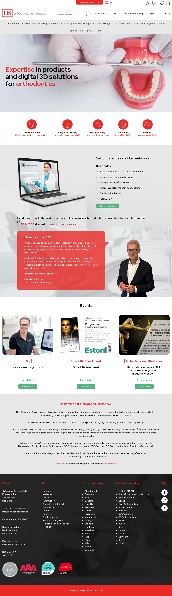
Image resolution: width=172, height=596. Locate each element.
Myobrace (152, 23)
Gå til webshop (107, 205)
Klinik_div (107, 23)
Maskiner (141, 23)
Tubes (87, 30)
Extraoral (63, 23)
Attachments (13, 23)
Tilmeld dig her (27, 380)
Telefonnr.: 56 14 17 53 (89, 2)
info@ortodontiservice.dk (15, 511)
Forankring (83, 23)
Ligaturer (130, 23)
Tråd (80, 30)
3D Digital (97, 30)
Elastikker (53, 23)
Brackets (26, 23)
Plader (162, 23)
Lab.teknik (119, 23)
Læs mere (27, 386)
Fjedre (73, 23)
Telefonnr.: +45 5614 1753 (15, 508)
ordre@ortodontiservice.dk (63, 224)
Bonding (42, 23)
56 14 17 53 (127, 135)
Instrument (95, 23)
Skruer (73, 30)
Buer (34, 23)
